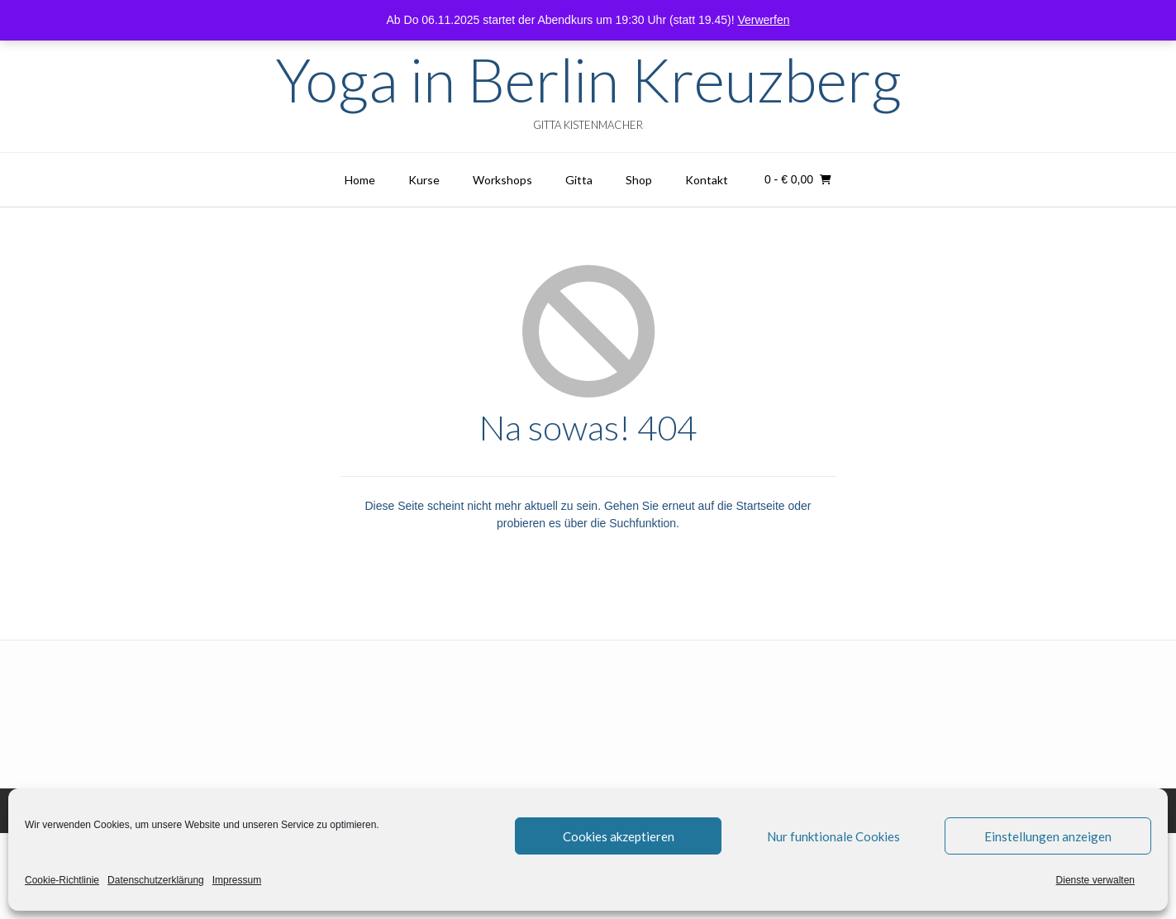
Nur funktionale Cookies (833, 836)
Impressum (236, 880)
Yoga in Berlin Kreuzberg (588, 79)
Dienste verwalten (1095, 880)
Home (360, 180)
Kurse (424, 180)
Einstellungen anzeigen (1048, 836)
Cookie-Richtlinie (62, 880)
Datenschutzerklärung (155, 880)
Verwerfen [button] (763, 19)
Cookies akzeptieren (618, 836)
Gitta (579, 180)
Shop (639, 180)
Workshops (502, 180)
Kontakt (706, 180)
